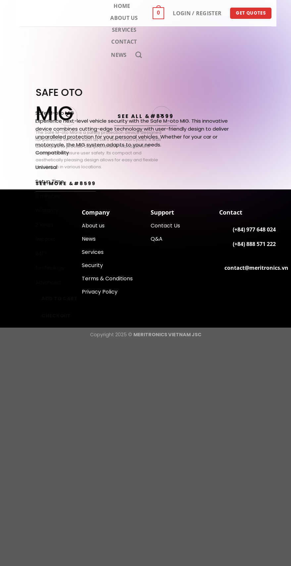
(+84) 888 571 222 (254, 244)
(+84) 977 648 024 (254, 229)
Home (122, 6)
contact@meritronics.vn (256, 267)
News (118, 55)
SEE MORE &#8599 (65, 183)
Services (124, 29)
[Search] (138, 55)
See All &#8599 (146, 116)
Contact (124, 41)
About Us (124, 17)
